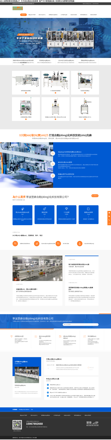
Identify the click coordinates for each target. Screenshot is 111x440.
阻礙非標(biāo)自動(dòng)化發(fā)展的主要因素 (23, 61)
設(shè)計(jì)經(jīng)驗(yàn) (66, 60)
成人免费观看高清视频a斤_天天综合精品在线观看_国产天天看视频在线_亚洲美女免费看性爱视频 (37, 1)
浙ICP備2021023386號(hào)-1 (25, 438)
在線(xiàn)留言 (74, 14)
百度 (32, 410)
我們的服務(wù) (83, 14)
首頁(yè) (23, 14)
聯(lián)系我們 (93, 14)
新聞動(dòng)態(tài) (53, 14)
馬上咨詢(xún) (95, 196)
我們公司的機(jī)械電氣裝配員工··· (44, 62)
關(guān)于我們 (32, 14)
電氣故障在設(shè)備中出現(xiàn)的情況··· (87, 62)
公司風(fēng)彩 (64, 14)
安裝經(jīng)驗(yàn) (44, 60)
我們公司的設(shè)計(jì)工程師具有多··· (66, 62)
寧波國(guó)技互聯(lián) (24, 410)
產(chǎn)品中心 (42, 14)
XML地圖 (35, 438)
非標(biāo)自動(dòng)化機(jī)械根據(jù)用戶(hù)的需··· (23, 63)
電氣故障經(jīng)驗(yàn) (88, 60)
